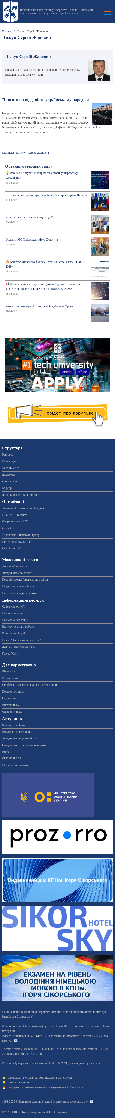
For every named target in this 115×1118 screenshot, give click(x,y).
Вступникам (10, 678)
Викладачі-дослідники (16, 731)
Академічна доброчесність (19, 738)
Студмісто (8, 528)
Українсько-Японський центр (20, 535)
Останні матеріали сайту (28, 166)
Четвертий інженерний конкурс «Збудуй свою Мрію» (39, 306)
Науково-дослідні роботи (18, 626)
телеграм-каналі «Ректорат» (65, 1087)
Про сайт (77, 1026)
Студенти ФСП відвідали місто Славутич (32, 239)
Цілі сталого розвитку (16, 765)
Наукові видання (12, 613)
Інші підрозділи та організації (21, 494)
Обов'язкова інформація (38, 1026)
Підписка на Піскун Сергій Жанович (25, 152)
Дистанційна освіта (14, 566)
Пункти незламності (20, 1082)
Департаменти (11, 467)
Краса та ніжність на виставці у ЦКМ (29, 217)
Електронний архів (14, 633)
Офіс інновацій (11, 548)
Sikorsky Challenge (14, 725)
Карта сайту (93, 1026)
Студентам (9, 698)
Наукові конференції (15, 620)
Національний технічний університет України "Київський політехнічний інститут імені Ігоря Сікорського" (57, 11)
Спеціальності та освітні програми (24, 745)
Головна (7, 31)
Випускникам (10, 704)
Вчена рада (9, 461)
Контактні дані (11, 1026)
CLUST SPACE (11, 758)
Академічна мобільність (17, 573)
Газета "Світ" (10, 653)
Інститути (8, 474)
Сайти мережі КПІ (14, 606)
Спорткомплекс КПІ (15, 521)
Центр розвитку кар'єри (17, 541)
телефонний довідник (29, 1053)
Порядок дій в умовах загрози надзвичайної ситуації (40, 1077)
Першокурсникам (13, 691)
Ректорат (7, 454)
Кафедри (7, 488)
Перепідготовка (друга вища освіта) (25, 579)
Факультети (9, 481)
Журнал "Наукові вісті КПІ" (20, 646)
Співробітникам (12, 711)
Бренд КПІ (62, 1026)
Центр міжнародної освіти (19, 593)
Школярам (9, 671)
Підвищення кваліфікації (18, 586)
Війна (5, 751)
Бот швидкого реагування (85, 1063)
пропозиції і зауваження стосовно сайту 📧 (65, 1101)
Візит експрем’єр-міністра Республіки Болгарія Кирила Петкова (46, 195)
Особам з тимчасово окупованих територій (29, 684)
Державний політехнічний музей (23, 508)
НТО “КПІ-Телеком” (15, 514)
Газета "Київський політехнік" (21, 640)
